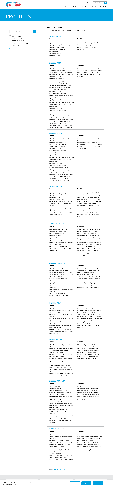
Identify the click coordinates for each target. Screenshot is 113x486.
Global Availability (19, 36)
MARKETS (84, 6)
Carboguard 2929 (55, 36)
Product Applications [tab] (20, 43)
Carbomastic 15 (55, 429)
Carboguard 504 (55, 63)
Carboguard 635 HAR (57, 224)
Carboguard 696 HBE (57, 339)
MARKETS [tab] (15, 46)
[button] (100, 2)
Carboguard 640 (55, 303)
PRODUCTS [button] (75, 6)
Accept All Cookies (97, 483)
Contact (89, 2)
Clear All (11, 48)
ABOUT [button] (67, 6)
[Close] (110, 483)
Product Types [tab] (17, 41)
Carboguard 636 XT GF (57, 263)
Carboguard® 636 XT (57, 381)
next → (65, 469)
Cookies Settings (75, 483)
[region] (56, 483)
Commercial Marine (54, 30)
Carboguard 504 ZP (56, 133)
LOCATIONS (103, 6)
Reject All (86, 483)
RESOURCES (93, 6)
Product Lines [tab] (17, 38)
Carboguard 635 (55, 186)
